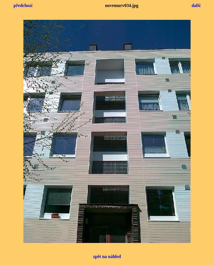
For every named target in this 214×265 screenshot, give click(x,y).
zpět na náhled (107, 256)
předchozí (23, 5)
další (195, 5)
